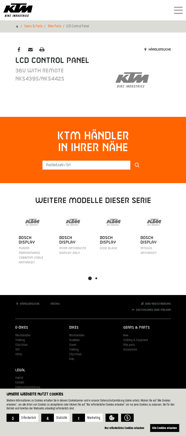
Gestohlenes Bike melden (151, 310)
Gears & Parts (33, 26)
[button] (22, 418)
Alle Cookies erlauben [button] (164, 428)
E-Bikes (21, 327)
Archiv (53, 304)
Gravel (72, 345)
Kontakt (19, 382)
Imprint (19, 378)
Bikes (73, 327)
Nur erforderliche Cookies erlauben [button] (123, 428)
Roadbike (74, 340)
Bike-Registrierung (155, 304)
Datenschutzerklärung (27, 387)
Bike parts (129, 345)
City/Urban (21, 345)
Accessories (130, 349)
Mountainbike (22, 335)
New (125, 335)
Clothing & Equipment (135, 340)
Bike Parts (54, 26)
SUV (17, 349)
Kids (71, 359)
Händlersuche (157, 49)
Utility (18, 354)
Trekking (20, 340)
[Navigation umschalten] (178, 10)
